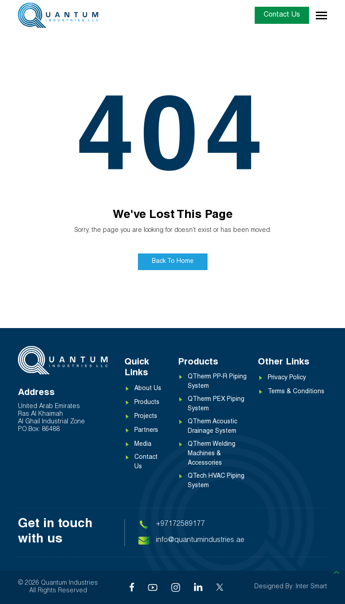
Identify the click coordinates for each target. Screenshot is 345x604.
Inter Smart (311, 587)
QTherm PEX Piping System (216, 405)
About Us (147, 389)
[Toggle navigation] (321, 15)
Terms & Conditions (296, 392)
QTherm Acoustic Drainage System (212, 427)
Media (142, 445)
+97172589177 (180, 524)
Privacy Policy (287, 378)
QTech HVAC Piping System (216, 481)
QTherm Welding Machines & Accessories (211, 454)
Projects (145, 417)
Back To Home (173, 262)
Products (146, 403)
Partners (146, 431)
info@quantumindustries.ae (200, 540)
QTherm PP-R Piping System (217, 382)
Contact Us (282, 15)
